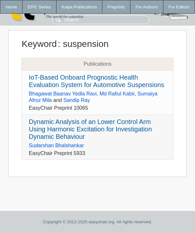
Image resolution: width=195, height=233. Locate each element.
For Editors (179, 7)
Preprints (116, 7)
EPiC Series (39, 7)
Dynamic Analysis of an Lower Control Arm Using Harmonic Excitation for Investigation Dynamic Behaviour (90, 129)
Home (11, 7)
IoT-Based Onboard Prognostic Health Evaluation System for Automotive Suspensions (96, 81)
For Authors (147, 7)
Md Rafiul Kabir (117, 93)
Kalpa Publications (79, 7)
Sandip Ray (76, 100)
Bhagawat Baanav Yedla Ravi (63, 93)
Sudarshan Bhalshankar (56, 145)
